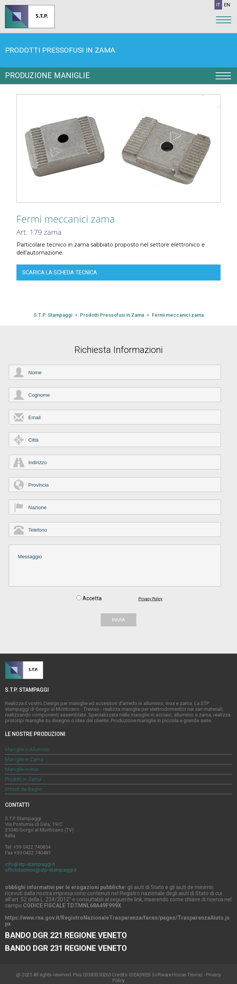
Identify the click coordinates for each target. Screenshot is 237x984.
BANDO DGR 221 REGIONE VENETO (66, 935)
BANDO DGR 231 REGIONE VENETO (66, 948)
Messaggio (115, 566)
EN (227, 5)
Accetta (92, 599)
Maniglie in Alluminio (27, 749)
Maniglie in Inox (21, 769)
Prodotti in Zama (23, 779)
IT (218, 5)
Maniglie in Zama (24, 759)
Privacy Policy (150, 600)
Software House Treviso (177, 975)
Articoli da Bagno (23, 789)
